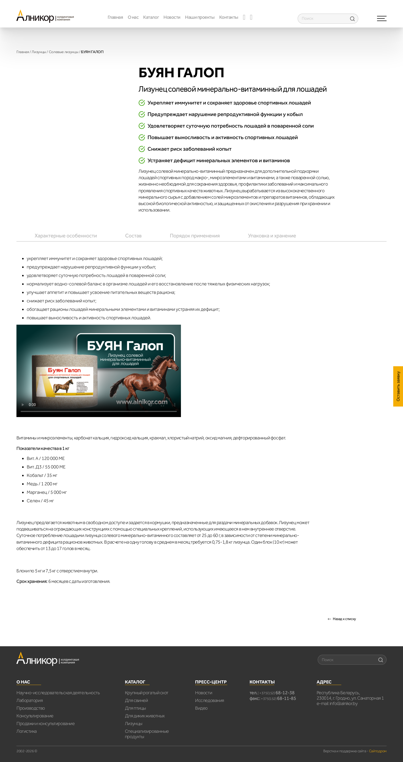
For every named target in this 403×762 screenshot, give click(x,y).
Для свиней (136, 700)
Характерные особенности (66, 236)
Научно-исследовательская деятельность (58, 693)
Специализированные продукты (147, 733)
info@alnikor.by (344, 703)
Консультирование (34, 716)
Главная (115, 17)
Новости (171, 17)
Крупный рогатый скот (146, 693)
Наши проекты (200, 17)
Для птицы (135, 708)
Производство (30, 708)
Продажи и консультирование (45, 723)
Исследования (209, 700)
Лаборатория (29, 700)
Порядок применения (195, 236)
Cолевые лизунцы (63, 52)
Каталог (151, 17)
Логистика (26, 731)
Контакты (228, 17)
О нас (133, 17)
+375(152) (277, 693)
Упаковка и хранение (272, 236)
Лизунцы (39, 52)
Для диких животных (145, 716)
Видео (201, 708)
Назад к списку (344, 619)
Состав (133, 236)
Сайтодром (378, 751)
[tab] (66, 236)
